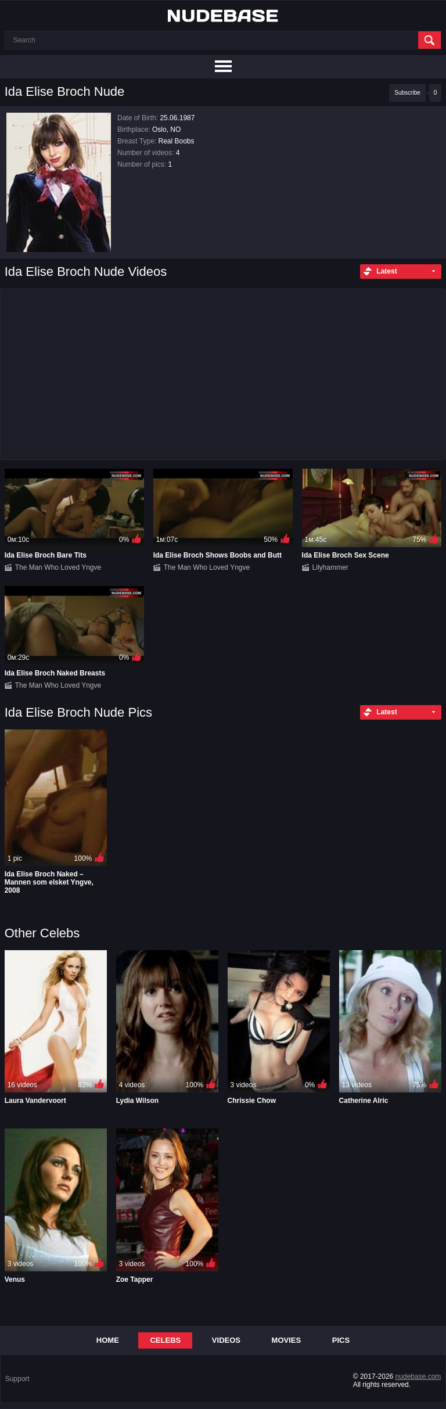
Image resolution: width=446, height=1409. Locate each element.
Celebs (165, 1340)
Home (107, 1340)
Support (17, 1379)
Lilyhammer (330, 567)
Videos (226, 1340)
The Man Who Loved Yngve (58, 567)
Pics (341, 1340)
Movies (286, 1340)
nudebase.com (418, 1376)
